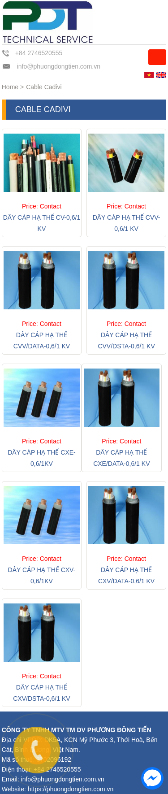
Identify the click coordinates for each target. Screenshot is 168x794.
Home (10, 87)
